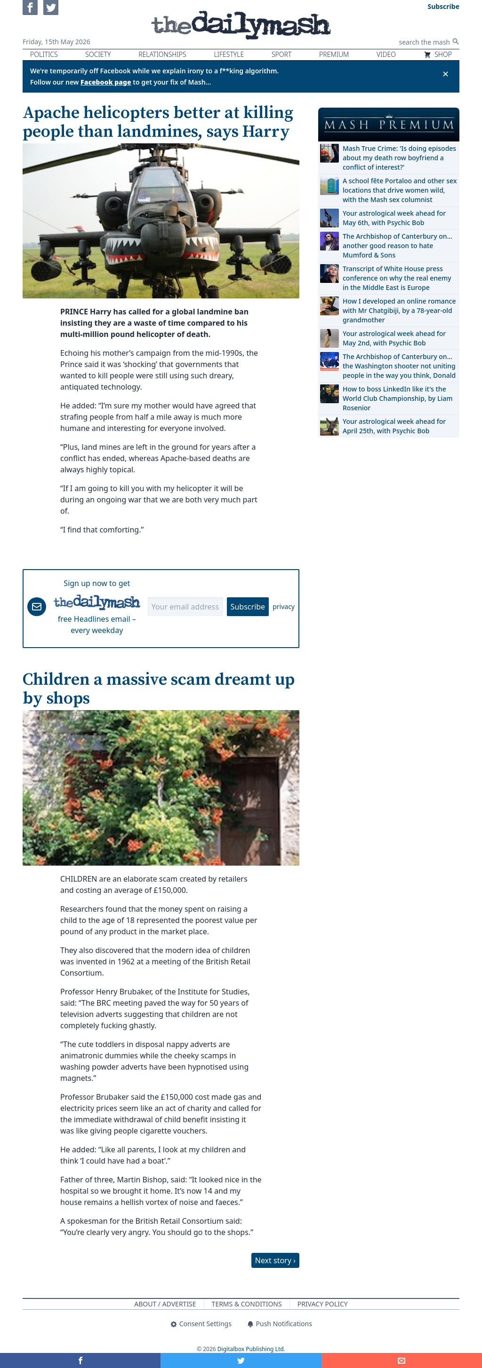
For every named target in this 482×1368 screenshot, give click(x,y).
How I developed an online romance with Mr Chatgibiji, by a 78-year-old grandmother (399, 310)
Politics (44, 54)
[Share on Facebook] (80, 1360)
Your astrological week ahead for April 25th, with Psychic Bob (394, 426)
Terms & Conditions (247, 1303)
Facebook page (105, 82)
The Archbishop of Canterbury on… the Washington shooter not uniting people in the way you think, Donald (399, 366)
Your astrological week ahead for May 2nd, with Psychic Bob (394, 338)
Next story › (275, 1260)
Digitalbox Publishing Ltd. (251, 1349)
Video (386, 54)
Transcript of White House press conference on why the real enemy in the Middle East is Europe (397, 278)
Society (98, 54)
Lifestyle (229, 54)
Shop (438, 54)
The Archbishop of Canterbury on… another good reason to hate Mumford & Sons (397, 245)
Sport (281, 54)
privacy (284, 606)
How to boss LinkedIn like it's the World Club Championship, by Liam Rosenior (397, 398)
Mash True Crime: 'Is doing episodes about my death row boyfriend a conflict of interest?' (399, 158)
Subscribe (248, 607)
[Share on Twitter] (241, 1360)
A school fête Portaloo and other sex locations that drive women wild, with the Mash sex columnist (400, 190)
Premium (334, 54)
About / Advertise (165, 1303)
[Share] (401, 1360)
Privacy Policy (322, 1303)
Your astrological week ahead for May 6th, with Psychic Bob (394, 218)
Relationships (162, 54)
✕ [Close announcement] (445, 73)
